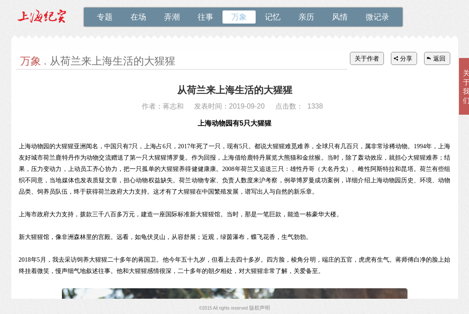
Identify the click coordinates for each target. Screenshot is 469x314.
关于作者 (367, 58)
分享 (406, 58)
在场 (138, 17)
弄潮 (172, 17)
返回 (439, 58)
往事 (205, 17)
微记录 (377, 17)
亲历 (306, 17)
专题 (105, 17)
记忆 (273, 17)
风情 (340, 17)
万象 (239, 17)
